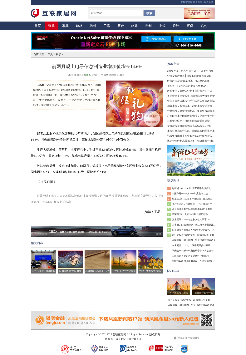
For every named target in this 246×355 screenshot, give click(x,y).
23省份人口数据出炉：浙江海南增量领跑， (194, 224)
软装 (134, 26)
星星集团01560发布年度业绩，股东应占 (192, 198)
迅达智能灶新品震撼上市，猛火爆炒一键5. (190, 140)
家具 (65, 26)
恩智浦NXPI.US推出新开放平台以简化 (191, 188)
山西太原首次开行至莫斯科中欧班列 (190, 255)
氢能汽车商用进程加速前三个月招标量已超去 (195, 261)
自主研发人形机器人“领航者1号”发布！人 (193, 230)
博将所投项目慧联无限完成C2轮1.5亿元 (189, 125)
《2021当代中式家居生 (123, 261)
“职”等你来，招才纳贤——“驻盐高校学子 (193, 204)
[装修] (88, 75)
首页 (37, 26)
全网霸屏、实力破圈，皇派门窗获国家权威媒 (195, 240)
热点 (203, 26)
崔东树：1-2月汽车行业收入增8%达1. (187, 85)
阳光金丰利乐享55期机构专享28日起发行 (193, 250)
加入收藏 (208, 2)
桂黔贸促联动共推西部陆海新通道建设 (188, 120)
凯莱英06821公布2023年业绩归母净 (190, 214)
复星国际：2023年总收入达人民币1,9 (190, 219)
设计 (176, 26)
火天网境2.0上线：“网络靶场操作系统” (192, 245)
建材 (79, 26)
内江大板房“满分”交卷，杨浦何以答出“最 (193, 235)
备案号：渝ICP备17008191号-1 (123, 339)
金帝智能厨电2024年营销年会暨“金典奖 (192, 209)
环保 (190, 26)
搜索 (149, 13)
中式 (162, 26)
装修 (51, 26)
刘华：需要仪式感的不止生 (150, 262)
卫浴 (107, 26)
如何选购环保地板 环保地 (97, 262)
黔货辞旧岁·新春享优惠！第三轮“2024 (188, 80)
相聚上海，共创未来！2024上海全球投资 (189, 105)
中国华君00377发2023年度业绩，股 (190, 193)
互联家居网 (186, 2)
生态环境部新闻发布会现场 (43, 262)
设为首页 (197, 2)
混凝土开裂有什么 (203, 292)
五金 (120, 26)
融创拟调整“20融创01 (70, 261)
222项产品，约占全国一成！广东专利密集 (190, 70)
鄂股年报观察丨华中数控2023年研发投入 (189, 135)
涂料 (93, 26)
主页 (50, 54)
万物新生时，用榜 (179, 292)
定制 (148, 26)
